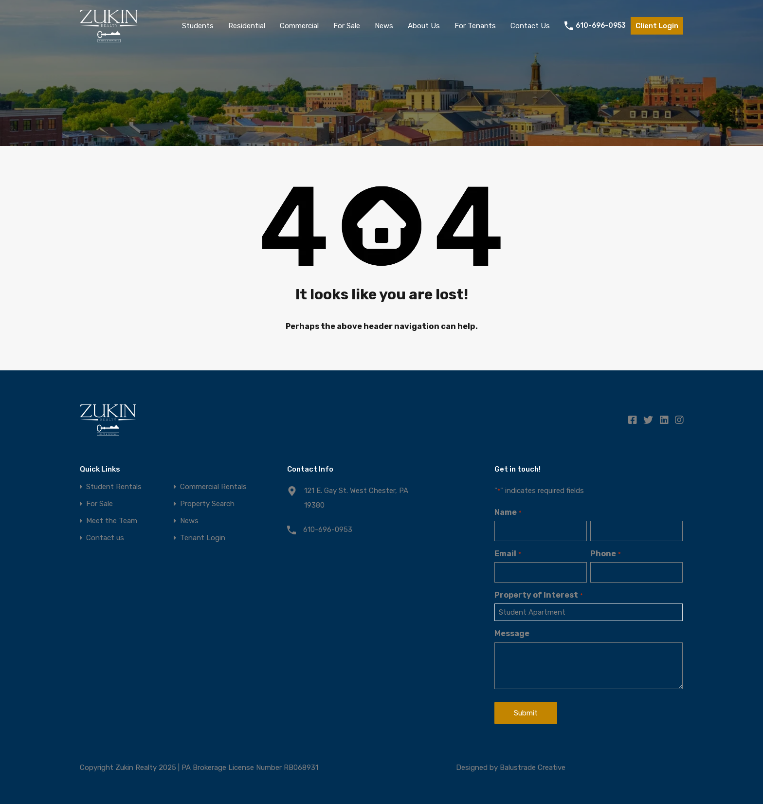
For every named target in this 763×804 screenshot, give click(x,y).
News (384, 25)
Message (511, 633)
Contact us (105, 538)
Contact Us (530, 25)
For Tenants (475, 25)
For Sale (346, 25)
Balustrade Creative (532, 767)
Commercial (299, 25)
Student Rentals (114, 487)
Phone (605, 553)
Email (507, 553)
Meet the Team (111, 521)
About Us (424, 25)
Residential (246, 25)
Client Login (657, 25)
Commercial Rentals (213, 487)
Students (198, 25)
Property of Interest (538, 595)
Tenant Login (202, 538)
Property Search (207, 504)
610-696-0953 (601, 26)
